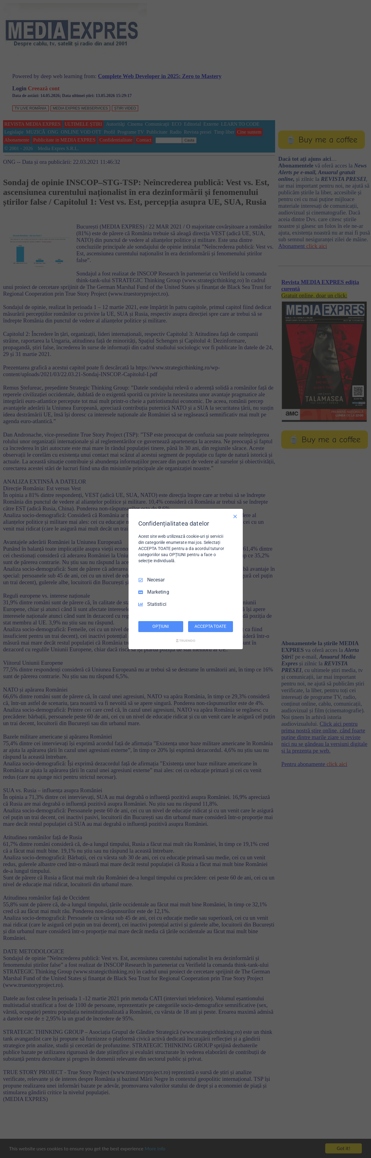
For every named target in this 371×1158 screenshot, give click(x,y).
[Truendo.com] (185, 640)
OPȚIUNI (160, 626)
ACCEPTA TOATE (210, 626)
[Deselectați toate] (235, 516)
